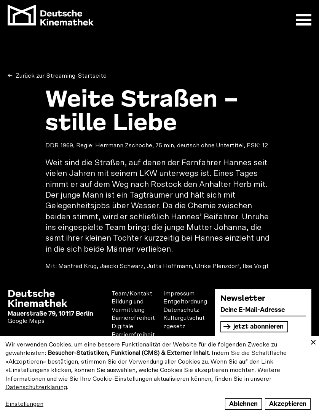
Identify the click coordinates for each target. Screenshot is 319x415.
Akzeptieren (287, 404)
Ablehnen (243, 404)
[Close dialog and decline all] (313, 341)
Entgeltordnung (185, 301)
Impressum (179, 293)
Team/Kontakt (132, 293)
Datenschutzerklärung (36, 387)
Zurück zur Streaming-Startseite (60, 76)
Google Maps (26, 321)
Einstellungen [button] (24, 404)
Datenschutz (181, 310)
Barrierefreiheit (133, 318)
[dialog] (159, 375)
